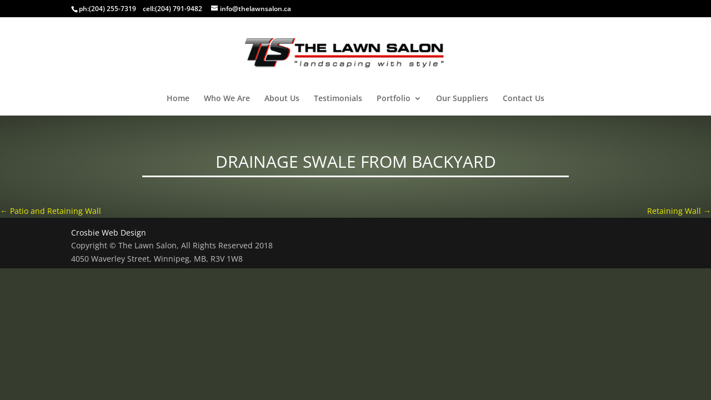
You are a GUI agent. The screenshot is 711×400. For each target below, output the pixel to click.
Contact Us (523, 98)
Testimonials (338, 98)
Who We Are (227, 98)
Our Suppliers (462, 98)
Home (178, 98)
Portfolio (393, 98)
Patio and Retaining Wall (50, 211)
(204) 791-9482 (178, 8)
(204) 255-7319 (112, 8)
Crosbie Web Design (108, 232)
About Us (281, 98)
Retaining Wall (679, 211)
